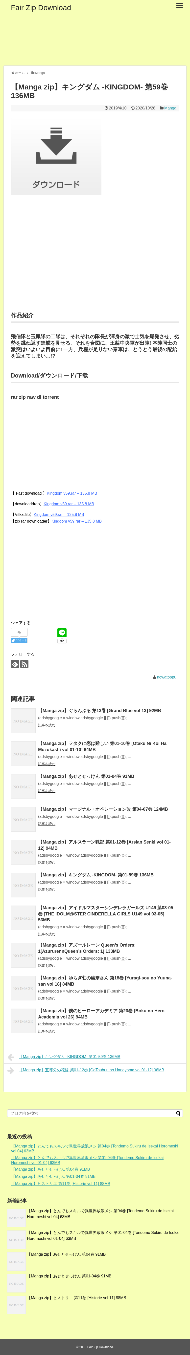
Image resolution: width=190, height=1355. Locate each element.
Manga (170, 108)
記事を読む (46, 725)
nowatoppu (166, 677)
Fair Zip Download (41, 7)
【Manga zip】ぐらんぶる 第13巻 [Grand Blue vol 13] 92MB (99, 710)
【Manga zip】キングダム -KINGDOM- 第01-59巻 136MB (96, 874)
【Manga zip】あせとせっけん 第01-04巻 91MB (86, 776)
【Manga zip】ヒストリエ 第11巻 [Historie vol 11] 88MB (60, 1184)
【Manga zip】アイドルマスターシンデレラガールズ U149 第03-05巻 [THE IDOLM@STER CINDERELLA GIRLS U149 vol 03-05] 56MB (105, 913)
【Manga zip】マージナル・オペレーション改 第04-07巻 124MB (103, 809)
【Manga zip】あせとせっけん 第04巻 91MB (50, 1169)
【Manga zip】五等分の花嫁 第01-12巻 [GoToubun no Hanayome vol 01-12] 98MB (85, 1071)
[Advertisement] (95, 259)
